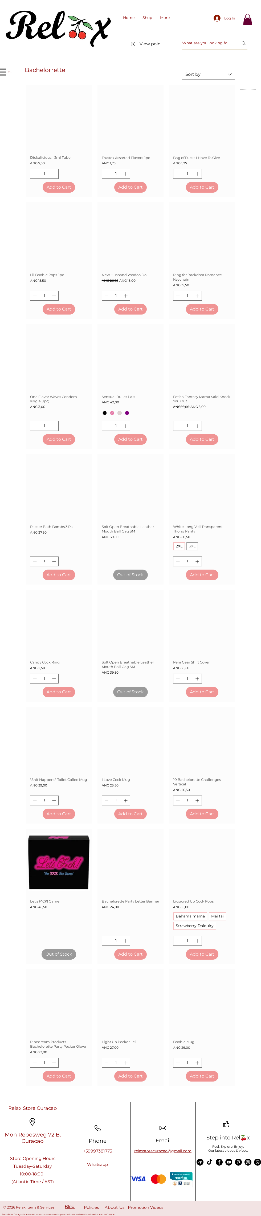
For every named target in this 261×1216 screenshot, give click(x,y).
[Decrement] (34, 173)
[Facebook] (219, 1162)
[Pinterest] (238, 1162)
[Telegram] (200, 1162)
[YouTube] (228, 1162)
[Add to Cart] (59, 187)
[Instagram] (247, 1162)
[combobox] (208, 74)
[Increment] (54, 173)
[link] (247, 19)
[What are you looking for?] (206, 43)
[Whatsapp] (97, 1164)
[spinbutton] (44, 173)
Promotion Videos (145, 1207)
